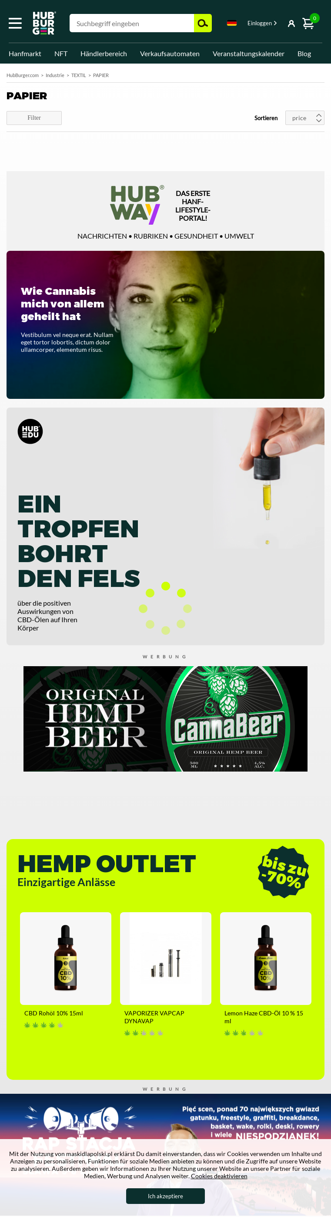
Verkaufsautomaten (170, 53)
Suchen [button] (203, 23)
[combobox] (232, 24)
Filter (33, 118)
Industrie (55, 75)
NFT (60, 53)
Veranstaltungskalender (248, 53)
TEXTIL (78, 75)
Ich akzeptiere (165, 1196)
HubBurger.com (23, 75)
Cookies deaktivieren (219, 1176)
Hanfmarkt (25, 53)
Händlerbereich (103, 53)
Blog (304, 53)
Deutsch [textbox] (232, 23)
